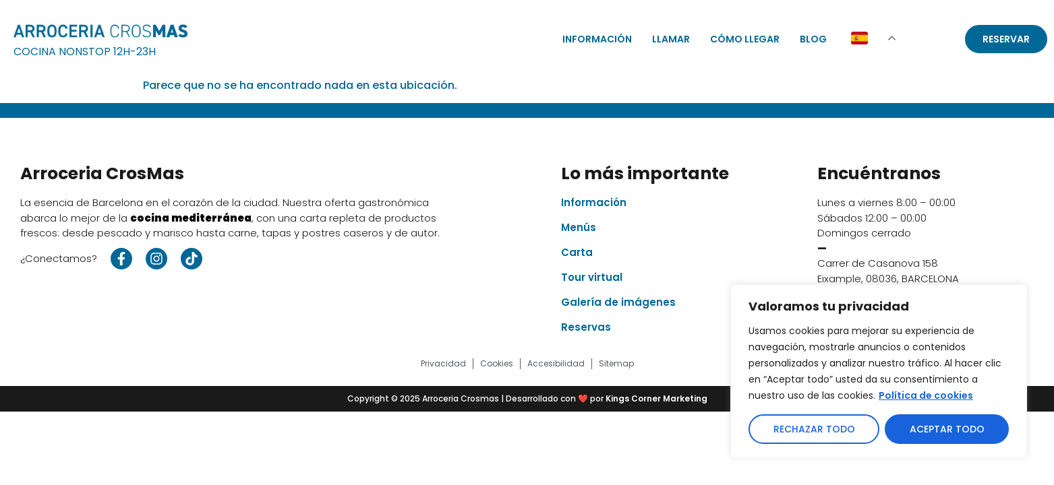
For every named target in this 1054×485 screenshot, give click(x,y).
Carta (577, 252)
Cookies (496, 363)
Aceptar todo (947, 429)
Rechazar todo (814, 429)
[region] (878, 371)
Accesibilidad (556, 363)
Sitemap (616, 363)
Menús (578, 227)
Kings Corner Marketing (656, 398)
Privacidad (443, 363)
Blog (813, 39)
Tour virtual (591, 277)
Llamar (671, 39)
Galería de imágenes (618, 302)
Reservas (586, 327)
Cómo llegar (745, 39)
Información (597, 39)
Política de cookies (926, 395)
